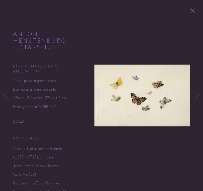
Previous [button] (5, 95)
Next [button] (197, 95)
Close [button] (193, 12)
